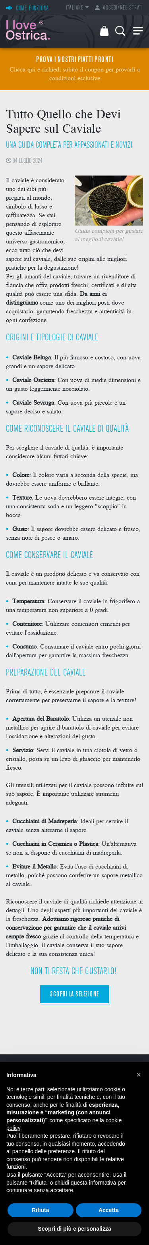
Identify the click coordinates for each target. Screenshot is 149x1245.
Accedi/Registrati (119, 8)
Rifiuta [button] (40, 1210)
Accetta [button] (109, 1210)
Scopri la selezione (74, 994)
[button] (138, 1074)
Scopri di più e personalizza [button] (74, 1229)
